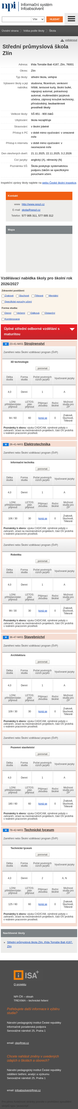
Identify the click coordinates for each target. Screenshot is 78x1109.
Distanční (50, 312)
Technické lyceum (39, 830)
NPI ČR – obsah (23, 996)
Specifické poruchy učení (18, 301)
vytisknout (71, 40)
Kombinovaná (12, 318)
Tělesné (39, 295)
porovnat (42, 368)
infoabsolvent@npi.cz (28, 1090)
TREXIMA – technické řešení (31, 1000)
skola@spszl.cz (31, 209)
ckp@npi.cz (22, 1042)
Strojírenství (34, 344)
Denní (8, 312)
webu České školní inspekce (59, 182)
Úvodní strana (10, 30)
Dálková (35, 312)
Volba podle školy (33, 30)
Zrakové (9, 295)
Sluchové (24, 295)
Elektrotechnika (37, 444)
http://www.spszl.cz (33, 204)
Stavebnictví (34, 637)
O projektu (20, 984)
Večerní (21, 312)
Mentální (53, 295)
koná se (42, 418)
